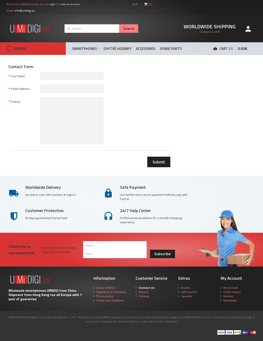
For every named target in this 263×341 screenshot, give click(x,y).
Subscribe (162, 254)
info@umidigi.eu (24, 10)
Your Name (18, 76)
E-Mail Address (20, 89)
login (52, 4)
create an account (69, 4)
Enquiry (16, 101)
